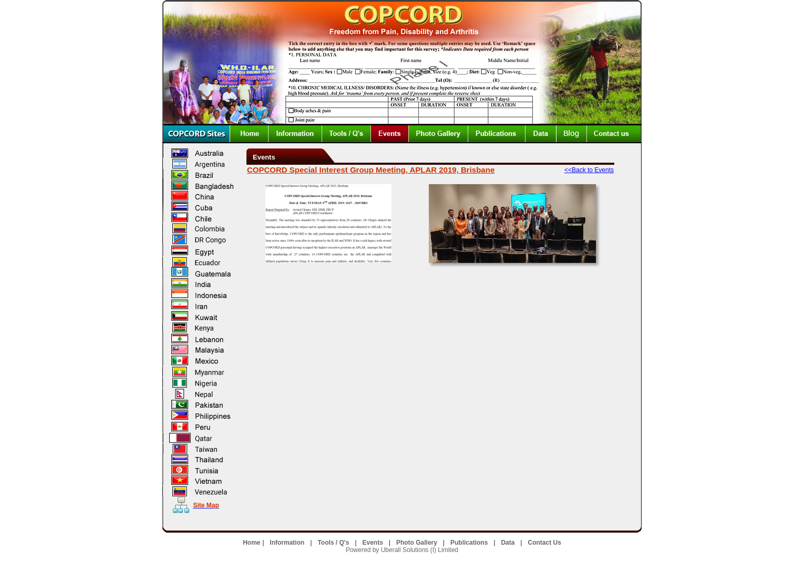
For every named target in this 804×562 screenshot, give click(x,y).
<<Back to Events (589, 170)
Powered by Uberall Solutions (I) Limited (402, 550)
